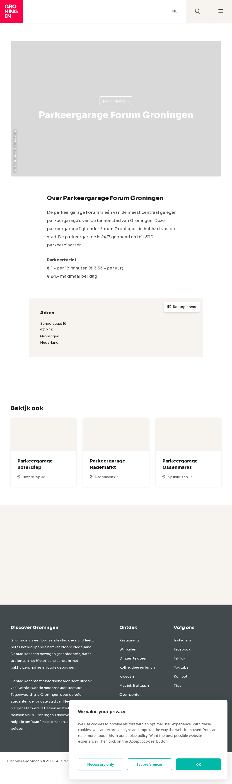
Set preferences (149, 764)
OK (198, 764)
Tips (177, 685)
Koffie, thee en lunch (137, 667)
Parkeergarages (116, 100)
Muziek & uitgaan (134, 685)
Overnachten (130, 694)
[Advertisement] (116, 554)
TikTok (179, 658)
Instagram (182, 640)
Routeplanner (181, 307)
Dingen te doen (132, 658)
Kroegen (126, 676)
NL (174, 11)
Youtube (181, 667)
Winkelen (127, 649)
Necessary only (100, 764)
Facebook (182, 649)
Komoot (180, 676)
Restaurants (129, 640)
